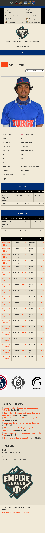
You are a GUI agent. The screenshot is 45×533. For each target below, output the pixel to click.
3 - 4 (24, 278)
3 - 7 (24, 296)
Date (6, 239)
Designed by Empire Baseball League (15, 512)
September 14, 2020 (6, 303)
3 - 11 (24, 314)
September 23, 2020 (6, 261)
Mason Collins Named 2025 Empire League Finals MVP (21, 419)
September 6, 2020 (6, 339)
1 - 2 (24, 242)
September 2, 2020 (6, 351)
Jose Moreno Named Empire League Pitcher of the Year (21, 434)
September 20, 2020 (6, 273)
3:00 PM (41, 242)
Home (17, 239)
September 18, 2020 (6, 279)
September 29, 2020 (6, 243)
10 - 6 (24, 272)
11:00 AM (41, 266)
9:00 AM (41, 308)
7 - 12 (24, 350)
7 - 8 (24, 344)
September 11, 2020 (6, 315)
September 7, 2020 (6, 333)
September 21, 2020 (6, 267)
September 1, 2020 (6, 357)
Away (31, 239)
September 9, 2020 (6, 327)
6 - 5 (24, 356)
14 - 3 (24, 332)
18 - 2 (24, 284)
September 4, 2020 (6, 345)
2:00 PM (41, 356)
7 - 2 (24, 290)
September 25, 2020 (6, 255)
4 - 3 (24, 248)
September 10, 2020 (6, 321)
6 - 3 (24, 254)
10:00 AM (41, 296)
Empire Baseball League (13, 41)
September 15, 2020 (6, 297)
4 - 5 (24, 266)
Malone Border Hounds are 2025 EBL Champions (21, 423)
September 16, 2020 (6, 291)
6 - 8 (24, 260)
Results (24, 239)
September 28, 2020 (6, 249)
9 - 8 (24, 320)
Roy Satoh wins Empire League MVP (17, 438)
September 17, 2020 (6, 285)
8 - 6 (24, 308)
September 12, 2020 (6, 309)
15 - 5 (24, 326)
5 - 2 (24, 302)
